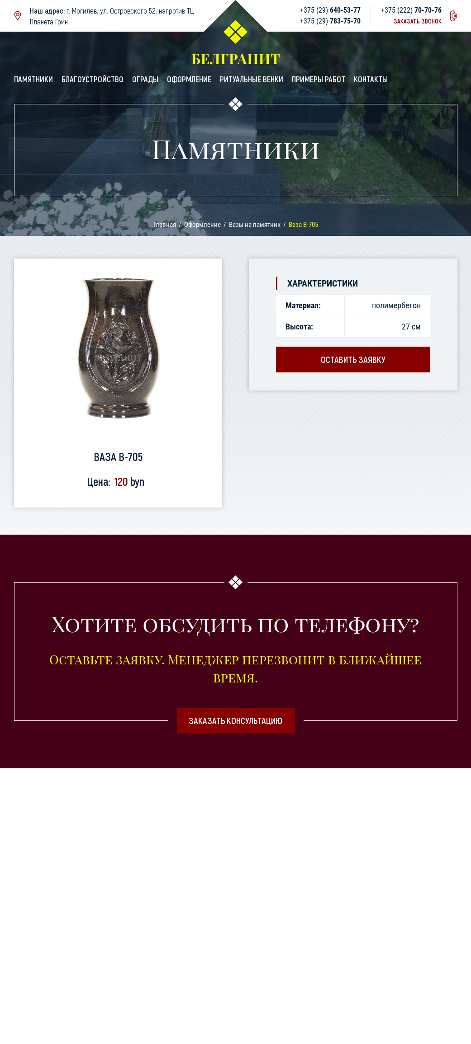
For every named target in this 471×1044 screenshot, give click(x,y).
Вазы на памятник (255, 225)
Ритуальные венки (251, 79)
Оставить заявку (353, 359)
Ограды (145, 79)
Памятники (33, 79)
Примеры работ (318, 79)
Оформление (189, 79)
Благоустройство (93, 79)
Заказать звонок (418, 21)
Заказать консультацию (235, 720)
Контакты (371, 79)
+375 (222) (411, 10)
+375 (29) (330, 10)
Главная (164, 225)
